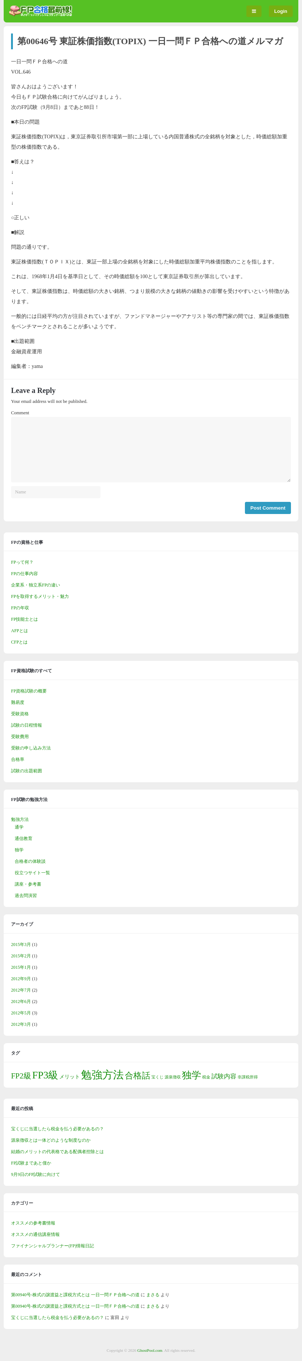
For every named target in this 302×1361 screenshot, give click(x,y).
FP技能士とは (24, 619)
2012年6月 (21, 1001)
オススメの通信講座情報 (35, 1234)
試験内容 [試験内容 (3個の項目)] (223, 1076)
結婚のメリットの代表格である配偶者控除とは (57, 1151)
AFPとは (19, 630)
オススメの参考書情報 (33, 1223)
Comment (20, 412)
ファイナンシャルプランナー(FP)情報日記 (52, 1245)
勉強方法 (20, 819)
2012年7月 (21, 990)
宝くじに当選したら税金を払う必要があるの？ (57, 1128)
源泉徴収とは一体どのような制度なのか (51, 1140)
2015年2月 (21, 955)
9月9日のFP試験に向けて (35, 1174)
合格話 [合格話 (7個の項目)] (137, 1075)
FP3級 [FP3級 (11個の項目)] (45, 1075)
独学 (19, 850)
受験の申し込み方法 (31, 748)
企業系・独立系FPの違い (35, 585)
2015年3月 (21, 944)
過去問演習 (26, 895)
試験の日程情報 (26, 725)
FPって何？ (22, 562)
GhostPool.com (149, 1350)
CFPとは (19, 642)
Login (280, 11)
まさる (152, 1294)
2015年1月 (21, 967)
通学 (19, 827)
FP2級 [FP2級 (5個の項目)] (21, 1075)
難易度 (17, 702)
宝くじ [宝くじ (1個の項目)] (157, 1077)
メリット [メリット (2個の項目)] (69, 1077)
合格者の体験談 (30, 861)
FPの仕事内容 (24, 573)
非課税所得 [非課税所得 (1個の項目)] (248, 1077)
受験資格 (20, 713)
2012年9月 (21, 978)
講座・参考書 (28, 884)
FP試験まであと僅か (31, 1163)
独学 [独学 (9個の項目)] (191, 1075)
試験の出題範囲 (26, 770)
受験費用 (20, 736)
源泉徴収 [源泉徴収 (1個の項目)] (173, 1077)
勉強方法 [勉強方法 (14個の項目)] (102, 1075)
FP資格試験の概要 (29, 691)
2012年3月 (21, 1024)
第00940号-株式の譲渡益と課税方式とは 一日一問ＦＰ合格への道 (75, 1294)
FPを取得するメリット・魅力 (40, 596)
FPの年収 (20, 607)
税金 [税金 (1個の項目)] (206, 1077)
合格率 (17, 759)
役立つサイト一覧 (32, 872)
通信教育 (23, 838)
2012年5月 (21, 1013)
